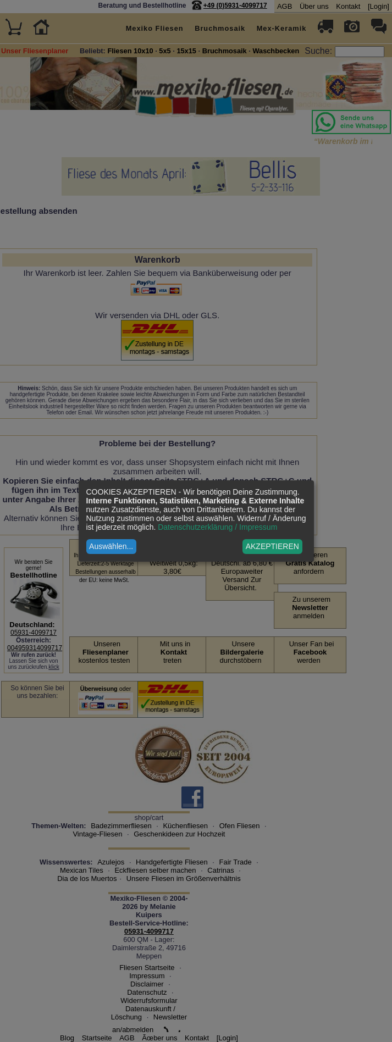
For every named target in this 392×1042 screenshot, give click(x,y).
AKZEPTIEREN (272, 546)
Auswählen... (111, 546)
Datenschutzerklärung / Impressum (217, 527)
